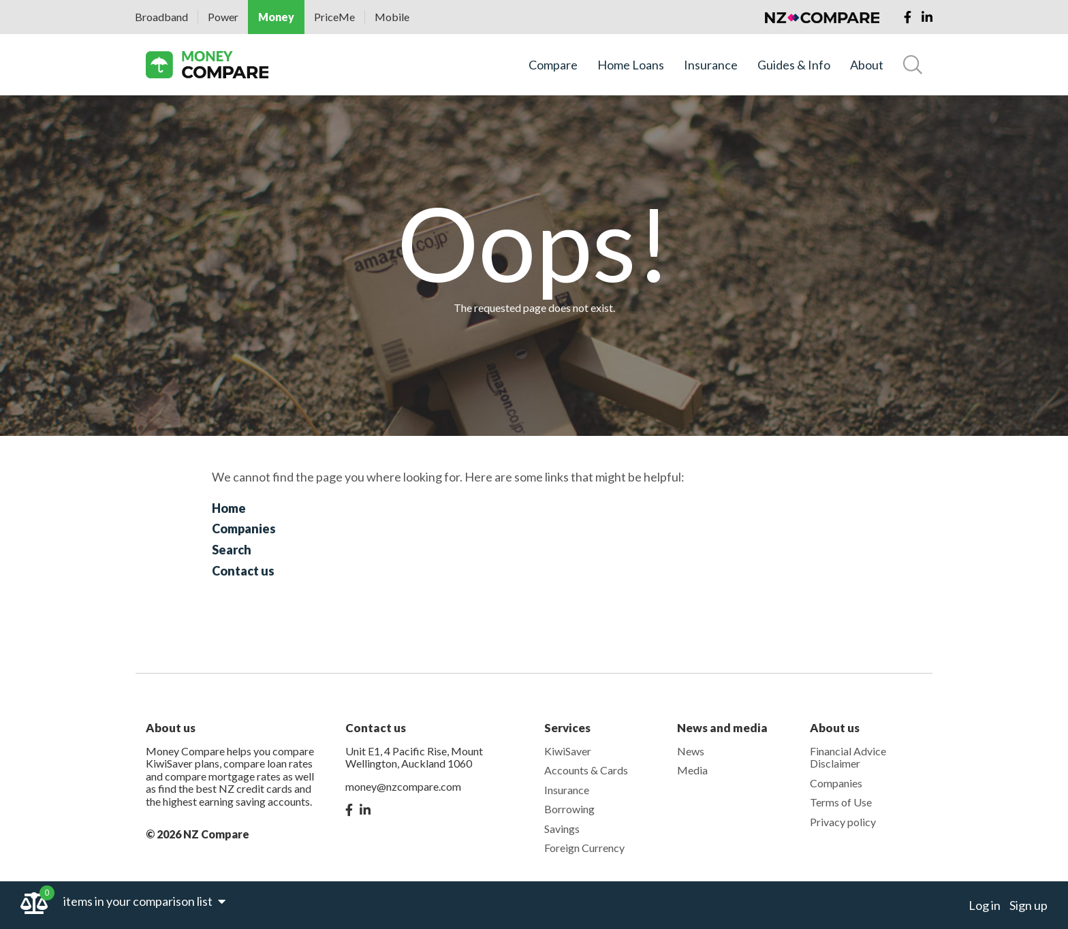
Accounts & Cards (586, 769)
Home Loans (630, 65)
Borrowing (569, 808)
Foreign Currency (584, 847)
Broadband (161, 16)
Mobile (392, 16)
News (690, 750)
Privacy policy (843, 821)
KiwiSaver (567, 750)
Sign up (1028, 905)
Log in (985, 905)
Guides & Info (793, 65)
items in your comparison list (144, 901)
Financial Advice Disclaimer (848, 757)
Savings (562, 828)
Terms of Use (841, 802)
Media (692, 769)
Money (276, 16)
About (866, 65)
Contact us (243, 570)
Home (229, 508)
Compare (553, 65)
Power (223, 16)
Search (231, 549)
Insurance (711, 65)
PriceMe (334, 16)
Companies (244, 528)
